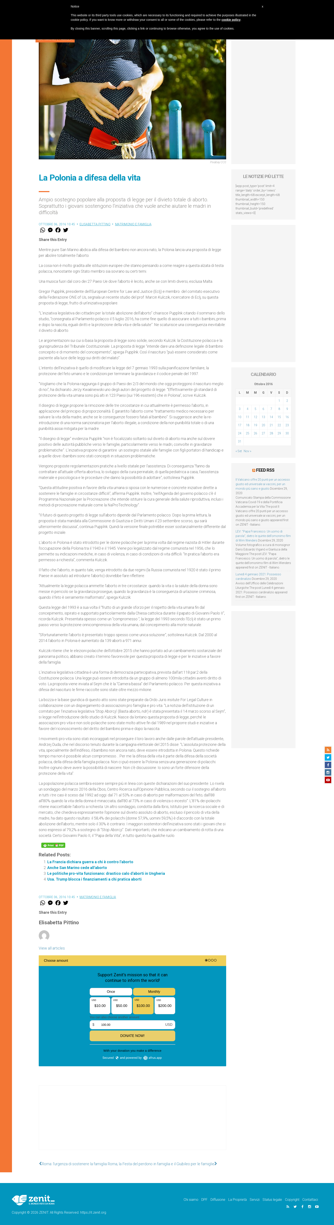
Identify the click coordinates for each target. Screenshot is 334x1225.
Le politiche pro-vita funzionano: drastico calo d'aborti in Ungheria (106, 873)
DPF (204, 1200)
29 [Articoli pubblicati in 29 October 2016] (279, 433)
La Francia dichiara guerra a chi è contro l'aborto (90, 862)
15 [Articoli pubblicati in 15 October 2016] (279, 417)
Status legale (272, 1200)
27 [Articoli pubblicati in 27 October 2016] (263, 433)
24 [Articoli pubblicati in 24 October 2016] (239, 433)
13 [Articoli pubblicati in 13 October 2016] (263, 417)
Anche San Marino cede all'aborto (77, 867)
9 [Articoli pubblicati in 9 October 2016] (287, 409)
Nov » (247, 451)
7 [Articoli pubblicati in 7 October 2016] (271, 409)
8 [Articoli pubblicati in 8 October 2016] (279, 409)
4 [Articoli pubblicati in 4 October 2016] (247, 409)
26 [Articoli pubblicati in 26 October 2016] (255, 433)
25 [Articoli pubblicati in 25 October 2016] (247, 433)
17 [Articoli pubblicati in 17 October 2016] (239, 425)
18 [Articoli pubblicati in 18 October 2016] (247, 425)
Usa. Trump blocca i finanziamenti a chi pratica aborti (94, 879)
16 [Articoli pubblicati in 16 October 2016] (287, 417)
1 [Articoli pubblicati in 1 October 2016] (279, 400)
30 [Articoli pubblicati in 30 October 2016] (287, 433)
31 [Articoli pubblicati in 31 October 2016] (239, 441)
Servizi (255, 1200)
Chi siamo (191, 1200)
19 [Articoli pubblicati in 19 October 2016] (255, 425)
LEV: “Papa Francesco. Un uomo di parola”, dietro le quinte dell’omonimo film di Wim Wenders (263, 536)
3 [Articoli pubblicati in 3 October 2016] (239, 409)
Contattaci (310, 1200)
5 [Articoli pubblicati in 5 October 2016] (255, 409)
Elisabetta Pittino (95, 224)
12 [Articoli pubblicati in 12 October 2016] (255, 417)
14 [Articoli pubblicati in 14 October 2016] (271, 417)
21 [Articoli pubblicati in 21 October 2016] (271, 425)
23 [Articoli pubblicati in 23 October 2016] (287, 425)
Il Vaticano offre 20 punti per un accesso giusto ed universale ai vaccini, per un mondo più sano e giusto (263, 484)
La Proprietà (237, 1200)
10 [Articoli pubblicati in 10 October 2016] (239, 417)
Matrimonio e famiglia (133, 224)
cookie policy (230, 19)
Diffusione (218, 1200)
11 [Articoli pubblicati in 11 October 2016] (247, 417)
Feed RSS (265, 470)
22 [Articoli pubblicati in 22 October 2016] (279, 425)
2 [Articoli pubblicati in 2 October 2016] (287, 400)
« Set (239, 451)
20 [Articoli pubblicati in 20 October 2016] (263, 425)
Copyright (292, 1200)
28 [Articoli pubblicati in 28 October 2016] (271, 433)
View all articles (52, 948)
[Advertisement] (132, 1122)
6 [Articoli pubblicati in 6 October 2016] (263, 409)
